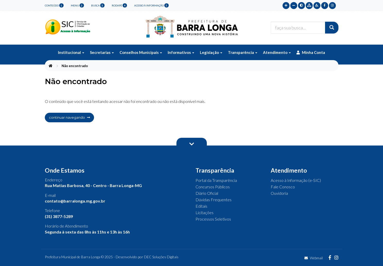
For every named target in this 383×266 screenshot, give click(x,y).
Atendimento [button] (277, 52)
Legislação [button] (211, 52)
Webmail (313, 258)
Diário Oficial (206, 193)
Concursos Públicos (212, 186)
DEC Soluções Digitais (161, 257)
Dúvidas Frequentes (213, 199)
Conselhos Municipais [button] (141, 52)
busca (98, 5)
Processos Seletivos (213, 218)
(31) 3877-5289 (59, 216)
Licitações (204, 212)
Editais (201, 206)
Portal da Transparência (216, 180)
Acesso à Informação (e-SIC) (296, 180)
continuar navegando (69, 117)
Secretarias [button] (102, 52)
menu (77, 5)
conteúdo (54, 5)
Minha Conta (310, 52)
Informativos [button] (181, 52)
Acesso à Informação (151, 5)
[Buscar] (331, 28)
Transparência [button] (242, 52)
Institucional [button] (71, 52)
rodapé (119, 5)
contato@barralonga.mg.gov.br (75, 200)
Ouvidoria (279, 193)
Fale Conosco (283, 186)
